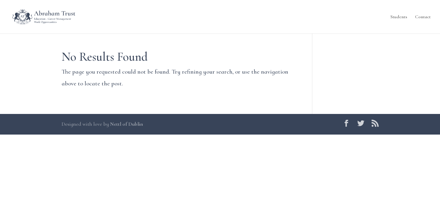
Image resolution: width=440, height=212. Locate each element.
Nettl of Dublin (126, 124)
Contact (423, 17)
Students (398, 17)
